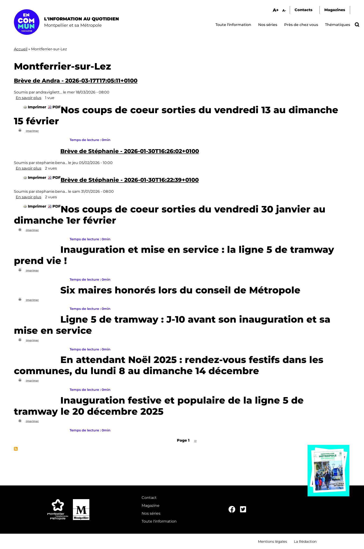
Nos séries (267, 24)
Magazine (150, 505)
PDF (56, 107)
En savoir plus (28, 98)
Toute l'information (233, 24)
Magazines (334, 10)
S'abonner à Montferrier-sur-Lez (16, 449)
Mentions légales (272, 541)
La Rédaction (305, 541)
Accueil (20, 49)
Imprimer (37, 107)
